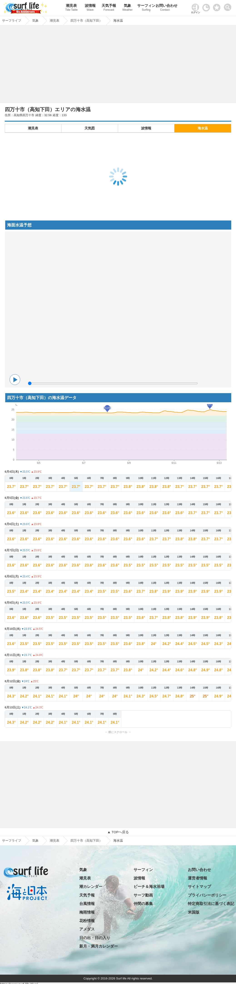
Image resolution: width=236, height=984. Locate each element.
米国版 (193, 912)
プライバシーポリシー (207, 895)
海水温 (203, 128)
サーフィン (146, 8)
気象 (127, 8)
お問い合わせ (165, 8)
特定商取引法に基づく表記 (211, 904)
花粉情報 (87, 921)
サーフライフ (11, 840)
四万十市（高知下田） (86, 840)
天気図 (89, 128)
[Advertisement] (118, 65)
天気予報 (108, 8)
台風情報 (87, 904)
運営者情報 (197, 878)
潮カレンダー (90, 886)
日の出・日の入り (94, 938)
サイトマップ (199, 886)
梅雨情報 (87, 912)
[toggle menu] (228, 6)
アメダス (87, 929)
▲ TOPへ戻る (118, 832)
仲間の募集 (143, 904)
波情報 (90, 8)
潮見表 (71, 8)
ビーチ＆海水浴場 (149, 886)
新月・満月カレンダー (98, 946)
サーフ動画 (143, 895)
